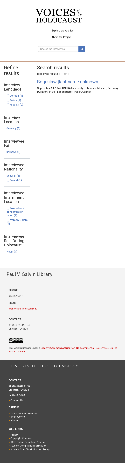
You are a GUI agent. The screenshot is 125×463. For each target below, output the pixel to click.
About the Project (63, 37)
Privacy (14, 434)
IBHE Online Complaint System (27, 442)
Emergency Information (23, 413)
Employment (17, 416)
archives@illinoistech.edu (23, 308)
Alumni (14, 420)
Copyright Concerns (21, 438)
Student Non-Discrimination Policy (29, 449)
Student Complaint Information (28, 445)
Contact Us (16, 400)
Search (83, 49)
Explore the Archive (63, 30)
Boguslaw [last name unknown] (68, 82)
